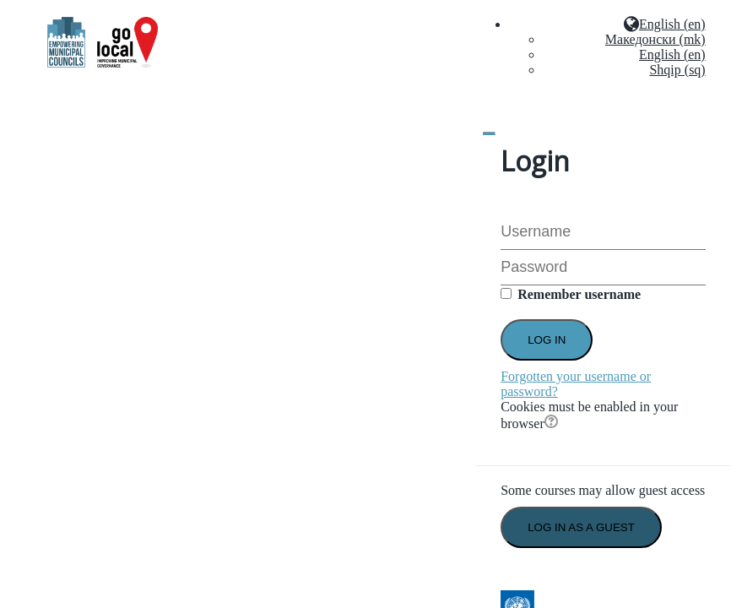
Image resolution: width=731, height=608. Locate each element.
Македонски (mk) (655, 39)
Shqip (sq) (677, 69)
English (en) (672, 54)
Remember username (579, 294)
